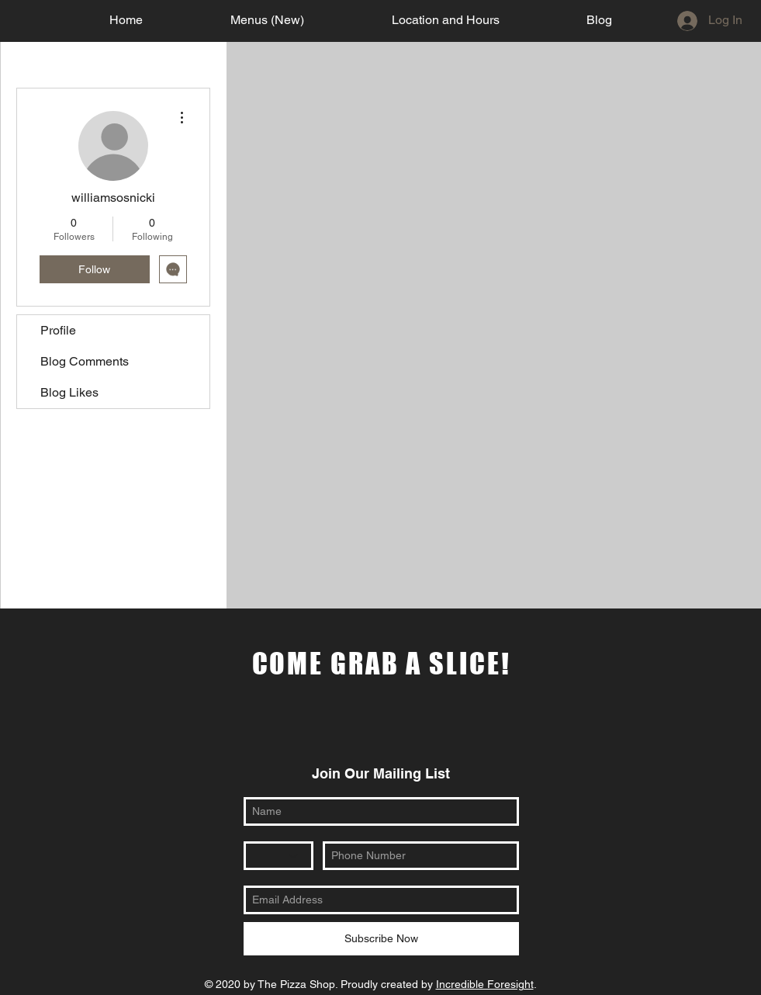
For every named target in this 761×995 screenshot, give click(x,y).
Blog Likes (69, 392)
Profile (58, 330)
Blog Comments (84, 361)
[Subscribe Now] (381, 938)
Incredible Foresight (485, 984)
